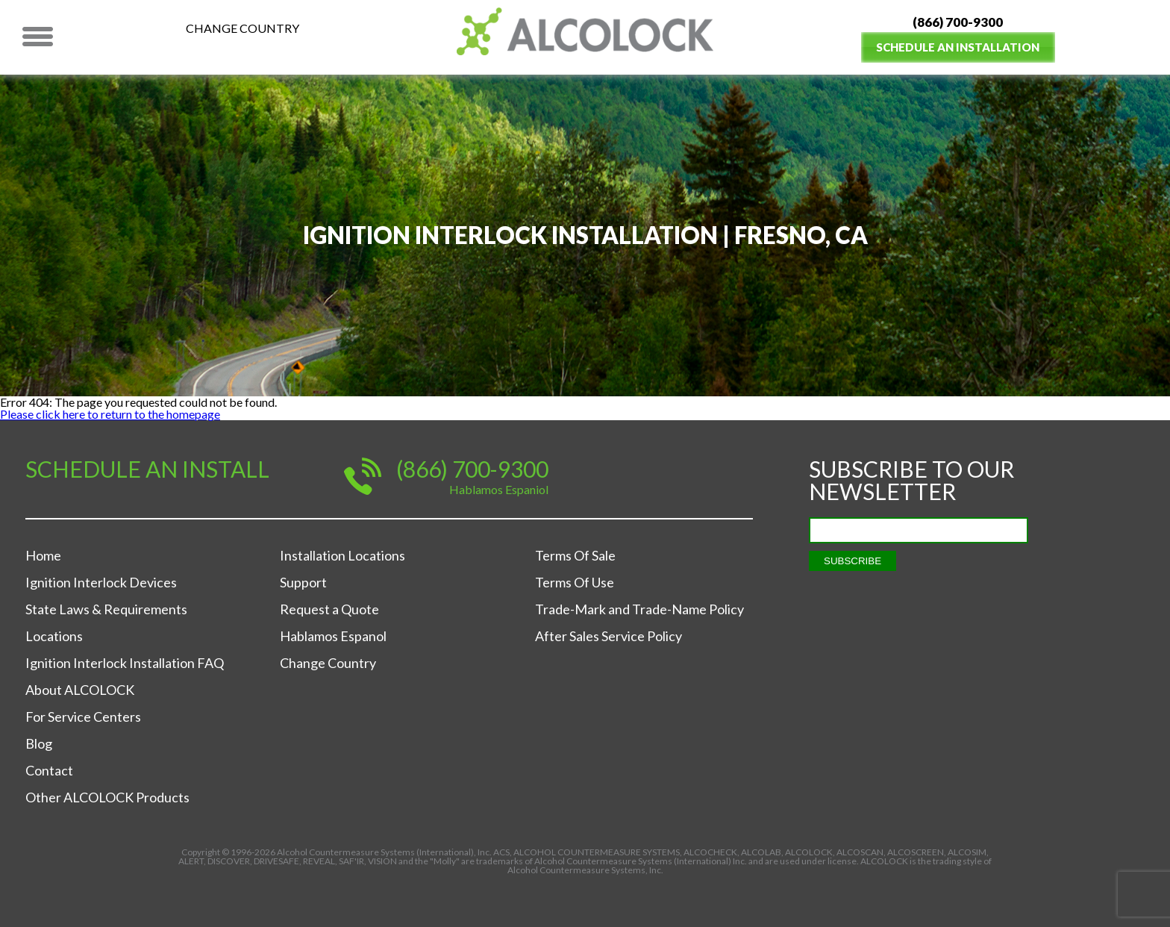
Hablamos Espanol (333, 636)
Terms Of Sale (575, 555)
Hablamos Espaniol (498, 489)
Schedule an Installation (957, 47)
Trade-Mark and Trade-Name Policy (639, 609)
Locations (54, 636)
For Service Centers (83, 716)
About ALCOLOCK (79, 689)
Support (303, 582)
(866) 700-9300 (958, 22)
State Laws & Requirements (106, 609)
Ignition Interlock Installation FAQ (124, 663)
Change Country (242, 28)
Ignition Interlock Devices (101, 582)
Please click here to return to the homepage (110, 414)
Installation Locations (342, 555)
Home (43, 555)
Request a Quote (329, 609)
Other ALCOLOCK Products (107, 797)
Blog (38, 743)
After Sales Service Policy (608, 636)
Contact (49, 770)
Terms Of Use (574, 582)
